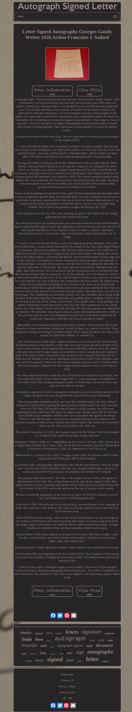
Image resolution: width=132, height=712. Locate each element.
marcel (39, 633)
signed (55, 659)
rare (70, 653)
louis (27, 639)
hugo (52, 647)
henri (40, 660)
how (39, 639)
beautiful (29, 645)
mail (43, 646)
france (49, 641)
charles (26, 632)
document (104, 645)
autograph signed (70, 645)
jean (61, 653)
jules (79, 661)
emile (89, 646)
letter (92, 659)
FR (70, 698)
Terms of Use (67, 692)
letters (71, 632)
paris (49, 633)
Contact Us (67, 680)
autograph (70, 639)
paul (70, 659)
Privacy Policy (67, 686)
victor (92, 640)
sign (80, 652)
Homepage (67, 674)
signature (91, 632)
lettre (43, 653)
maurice (53, 654)
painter (105, 661)
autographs (100, 652)
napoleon (109, 633)
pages (24, 653)
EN (64, 698)
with (101, 640)
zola (110, 640)
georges (33, 653)
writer (28, 661)
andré (59, 633)
